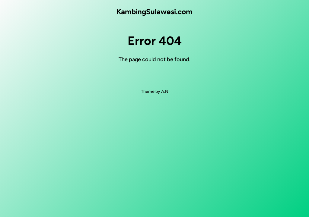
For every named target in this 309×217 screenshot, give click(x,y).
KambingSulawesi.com (154, 11)
